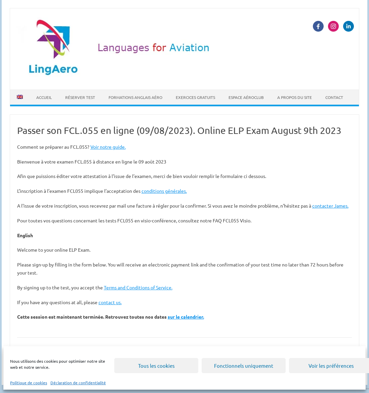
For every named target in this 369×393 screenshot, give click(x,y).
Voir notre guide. (108, 147)
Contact (334, 97)
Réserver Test (80, 97)
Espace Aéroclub (246, 97)
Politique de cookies (28, 382)
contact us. (110, 302)
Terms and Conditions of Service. (138, 287)
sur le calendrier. (186, 317)
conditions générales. (164, 191)
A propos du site (294, 97)
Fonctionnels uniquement (243, 365)
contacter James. (330, 206)
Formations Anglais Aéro (135, 97)
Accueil (44, 97)
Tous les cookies (156, 365)
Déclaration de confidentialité (78, 382)
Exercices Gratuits (195, 97)
